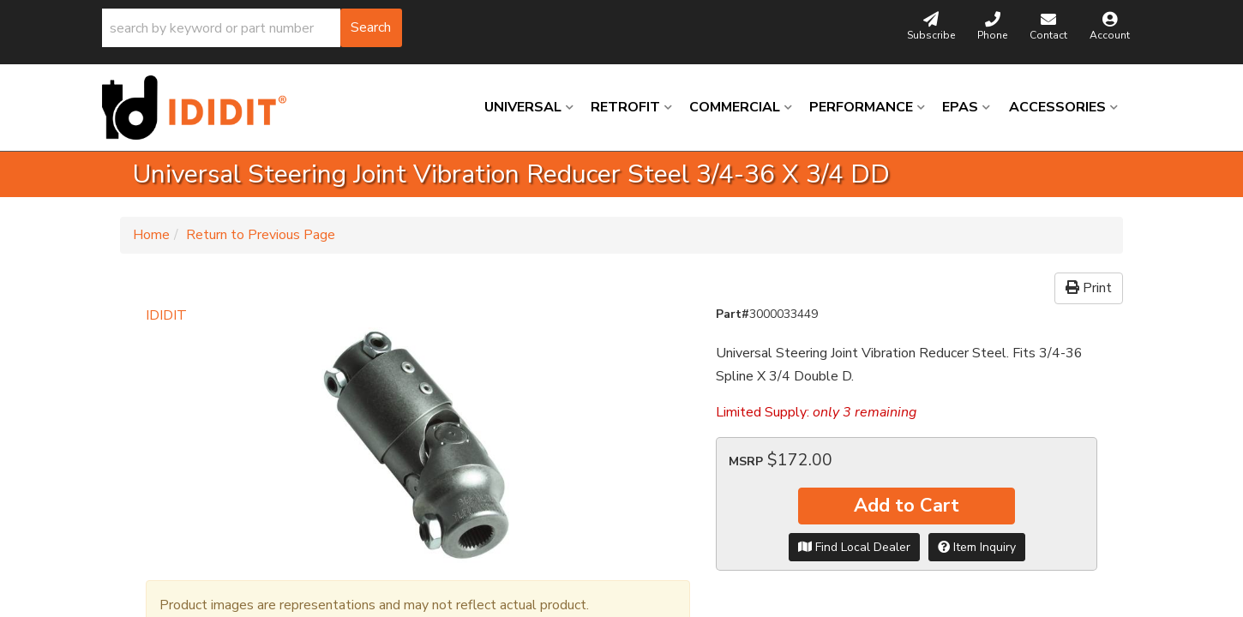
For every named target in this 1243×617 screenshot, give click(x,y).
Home (151, 234)
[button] (252, 28)
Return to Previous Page (260, 234)
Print (1089, 288)
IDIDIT (166, 315)
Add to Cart (906, 505)
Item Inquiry (977, 547)
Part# (732, 314)
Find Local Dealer (854, 547)
